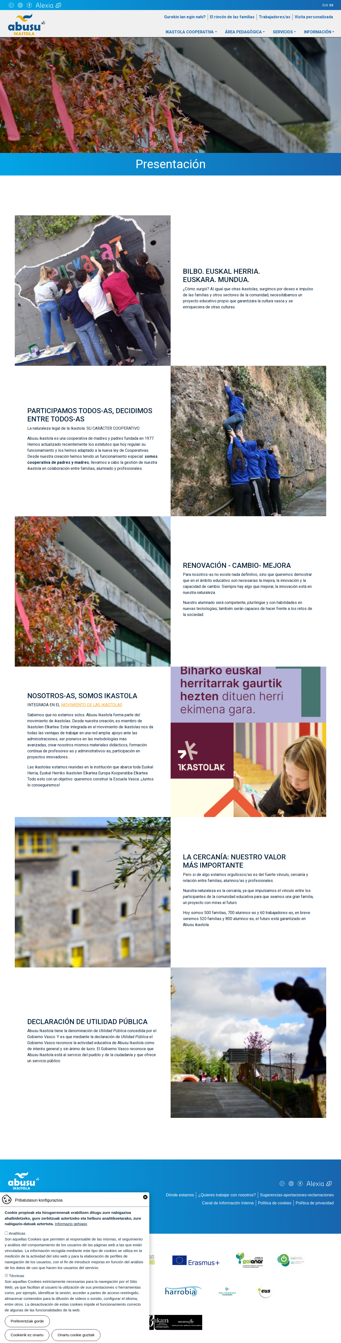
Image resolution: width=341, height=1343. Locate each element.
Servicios (283, 32)
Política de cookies (274, 1203)
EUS (325, 5)
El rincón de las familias (232, 17)
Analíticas (17, 1241)
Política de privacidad (315, 1203)
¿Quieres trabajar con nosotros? (227, 1195)
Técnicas (16, 1283)
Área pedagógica (243, 32)
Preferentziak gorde (27, 1329)
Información (317, 32)
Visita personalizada (314, 17)
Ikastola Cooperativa (190, 32)
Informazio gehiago (71, 1232)
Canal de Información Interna (228, 1203)
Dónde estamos (180, 1195)
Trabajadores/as (274, 17)
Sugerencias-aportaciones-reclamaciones (297, 1195)
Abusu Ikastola (27, 16)
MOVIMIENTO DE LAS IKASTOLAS (91, 704)
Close (145, 1205)
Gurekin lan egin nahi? (185, 17)
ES (331, 5)
